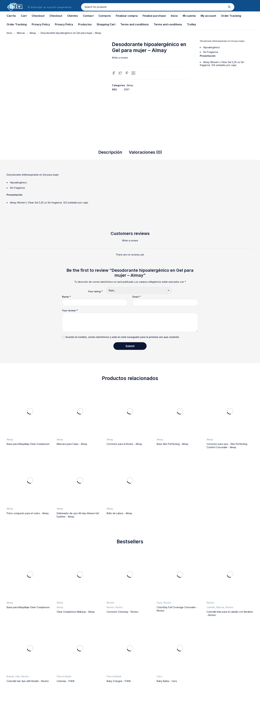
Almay (33, 33)
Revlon (110, 602)
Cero (159, 676)
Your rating (95, 291)
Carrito (11, 15)
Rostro (119, 607)
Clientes (72, 15)
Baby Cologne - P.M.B (119, 681)
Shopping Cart (106, 24)
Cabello (211, 607)
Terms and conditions (134, 24)
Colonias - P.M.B (65, 681)
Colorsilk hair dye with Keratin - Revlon (28, 681)
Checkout (38, 15)
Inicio (174, 15)
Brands (10, 676)
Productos (85, 24)
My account (208, 15)
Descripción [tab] (110, 152)
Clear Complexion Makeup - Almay (76, 611)
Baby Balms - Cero (167, 681)
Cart (24, 15)
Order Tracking (231, 15)
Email (136, 296)
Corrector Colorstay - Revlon (122, 611)
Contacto (104, 15)
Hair (18, 676)
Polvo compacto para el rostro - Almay (28, 513)
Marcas (21, 33)
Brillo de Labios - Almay (119, 513)
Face (159, 602)
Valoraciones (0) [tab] (145, 152)
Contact (88, 15)
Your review (70, 310)
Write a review (120, 57)
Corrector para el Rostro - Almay (124, 444)
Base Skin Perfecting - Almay (172, 444)
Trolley (191, 24)
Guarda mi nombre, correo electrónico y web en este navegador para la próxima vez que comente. (122, 337)
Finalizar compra (127, 15)
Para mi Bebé (64, 676)
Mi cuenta (189, 15)
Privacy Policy (41, 24)
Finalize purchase (154, 15)
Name (66, 296)
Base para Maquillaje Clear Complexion (28, 444)
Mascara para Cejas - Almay (72, 444)
